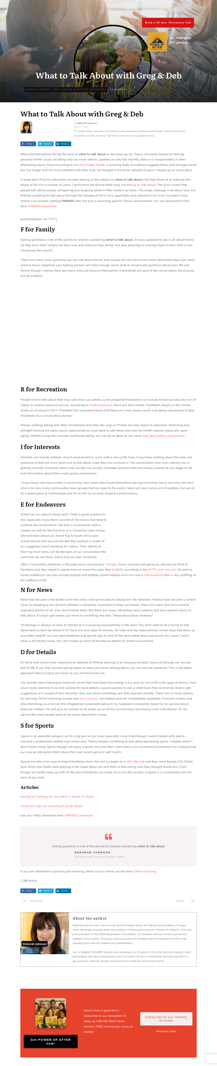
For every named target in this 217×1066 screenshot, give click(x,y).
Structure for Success (90, 89)
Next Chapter (62, 89)
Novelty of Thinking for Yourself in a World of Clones (57, 796)
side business (153, 575)
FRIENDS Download (42, 206)
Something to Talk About (138, 185)
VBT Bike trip (135, 761)
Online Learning (145, 871)
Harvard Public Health (89, 165)
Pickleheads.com (101, 405)
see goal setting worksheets (163, 436)
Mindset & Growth (39, 89)
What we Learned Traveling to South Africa (52, 806)
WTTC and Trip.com (162, 569)
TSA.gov (111, 564)
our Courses (88, 698)
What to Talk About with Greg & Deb (81, 113)
